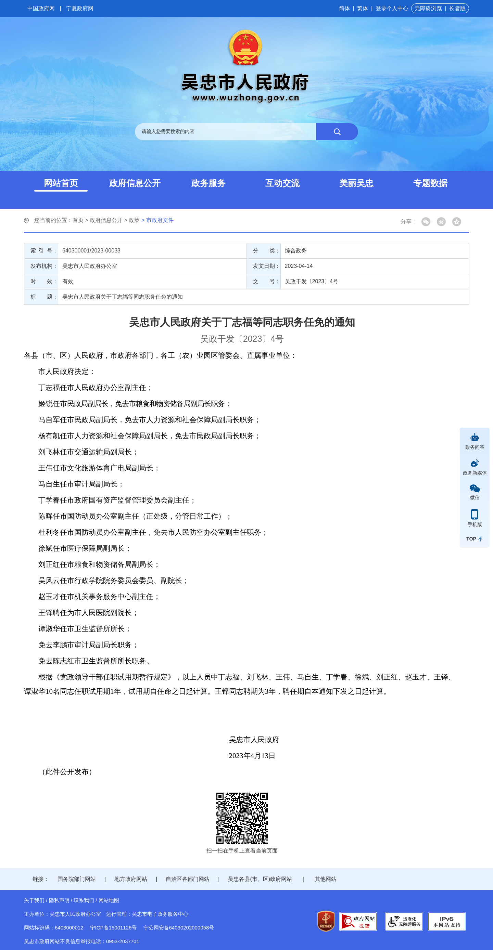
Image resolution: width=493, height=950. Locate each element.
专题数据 (430, 183)
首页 (78, 220)
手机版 (475, 524)
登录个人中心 (392, 8)
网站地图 (109, 900)
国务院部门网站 (77, 879)
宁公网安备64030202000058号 (178, 928)
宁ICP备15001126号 (113, 928)
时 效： (44, 281)
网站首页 (61, 183)
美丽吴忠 (356, 183)
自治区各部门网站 (188, 879)
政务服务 (208, 183)
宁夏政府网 (79, 8)
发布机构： (44, 266)
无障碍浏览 (428, 8)
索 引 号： (44, 250)
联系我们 (84, 900)
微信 (475, 497)
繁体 (362, 8)
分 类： (266, 250)
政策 (134, 220)
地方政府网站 (130, 879)
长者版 (457, 8)
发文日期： (266, 266)
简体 (344, 8)
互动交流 (282, 183)
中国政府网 (41, 8)
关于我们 (34, 900)
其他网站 (326, 879)
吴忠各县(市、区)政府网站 (260, 879)
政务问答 (474, 447)
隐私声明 (59, 900)
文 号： (266, 281)
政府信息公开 (135, 183)
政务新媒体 (475, 473)
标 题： (44, 297)
